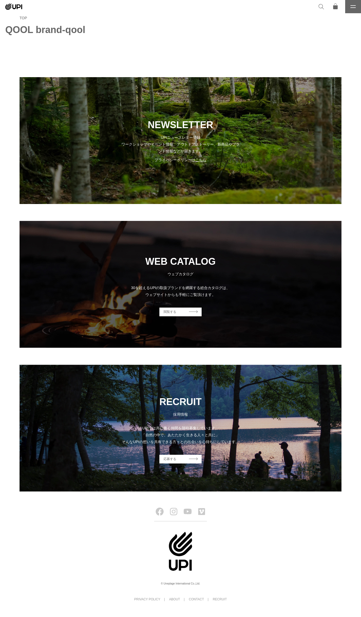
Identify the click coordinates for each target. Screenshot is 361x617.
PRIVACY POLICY (147, 599)
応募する (170, 459)
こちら (200, 160)
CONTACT (196, 599)
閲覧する (170, 312)
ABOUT (174, 599)
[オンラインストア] (335, 6)
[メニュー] (353, 6)
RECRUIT (220, 599)
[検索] (321, 6)
